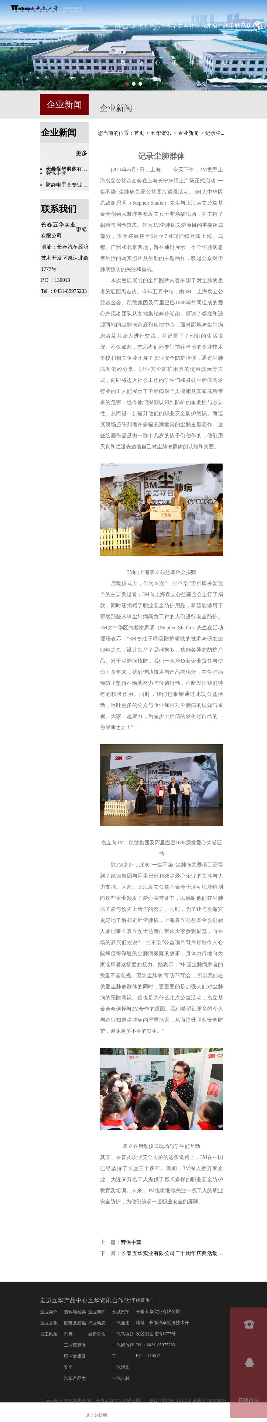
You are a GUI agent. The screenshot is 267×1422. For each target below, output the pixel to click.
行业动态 (97, 1323)
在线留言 (248, 1400)
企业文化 (49, 1323)
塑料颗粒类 (75, 1312)
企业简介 (49, 1312)
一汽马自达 (123, 1334)
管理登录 (173, 1415)
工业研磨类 (75, 1345)
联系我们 (58, 209)
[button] (127, 84)
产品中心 (76, 1301)
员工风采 (49, 1334)
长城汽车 (121, 1312)
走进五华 (52, 1301)
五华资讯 (161, 133)
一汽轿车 (121, 1367)
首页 (139, 133)
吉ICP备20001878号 (138, 1415)
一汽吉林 (121, 1378)
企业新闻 (64, 104)
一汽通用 (121, 1323)
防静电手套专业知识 (67, 185)
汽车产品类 (75, 1378)
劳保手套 (131, 1242)
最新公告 (97, 1334)
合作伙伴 (124, 1301)
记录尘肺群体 (61, 169)
